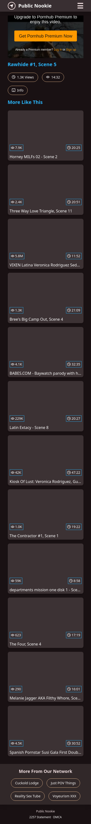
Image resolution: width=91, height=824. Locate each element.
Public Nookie (30, 6)
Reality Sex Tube (28, 796)
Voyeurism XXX (64, 796)
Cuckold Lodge (27, 783)
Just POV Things (63, 783)
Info (18, 90)
